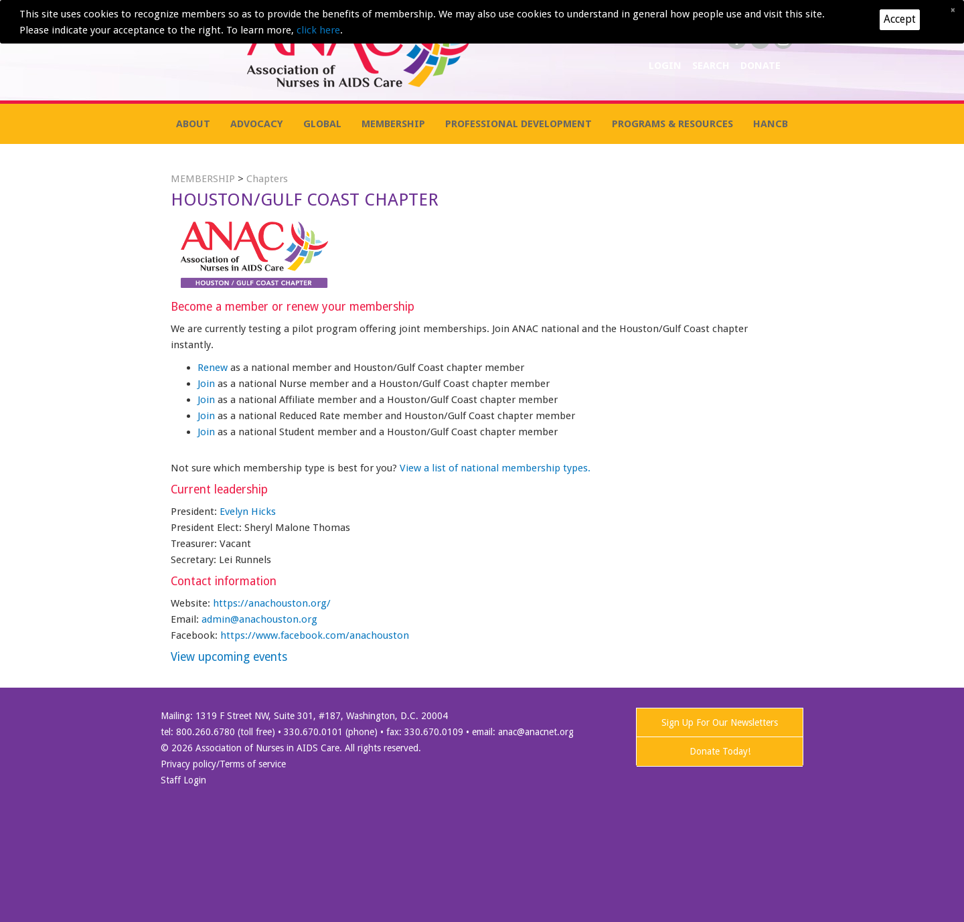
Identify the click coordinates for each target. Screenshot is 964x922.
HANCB (770, 124)
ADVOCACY (256, 124)
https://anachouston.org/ (272, 603)
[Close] (952, 10)
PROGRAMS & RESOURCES (672, 124)
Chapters (267, 179)
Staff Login (183, 780)
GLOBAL (322, 124)
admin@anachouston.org (259, 619)
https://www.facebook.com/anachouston (314, 635)
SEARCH (712, 66)
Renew (213, 368)
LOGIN (666, 66)
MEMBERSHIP (393, 124)
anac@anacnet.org (536, 731)
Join (207, 384)
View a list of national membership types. (495, 468)
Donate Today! (720, 751)
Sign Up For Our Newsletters (719, 722)
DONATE (760, 66)
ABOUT (193, 124)
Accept (900, 19)
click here (318, 30)
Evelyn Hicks (248, 512)
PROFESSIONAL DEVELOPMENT (518, 124)
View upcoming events (229, 657)
